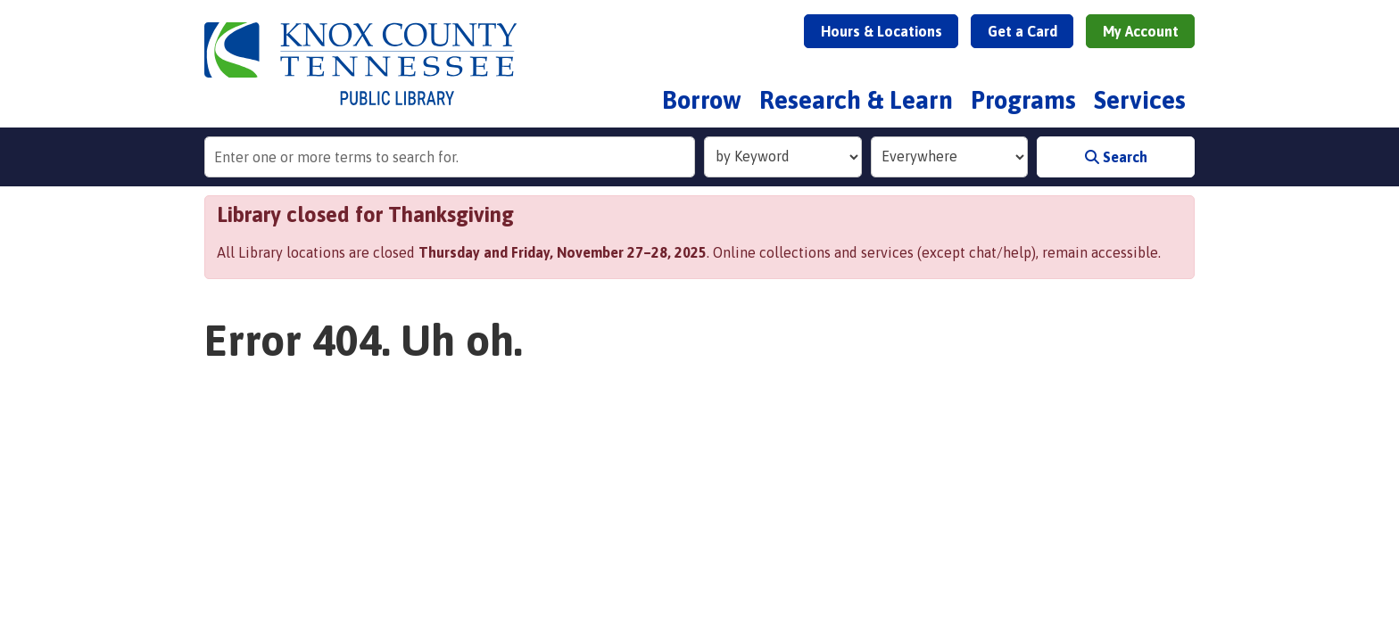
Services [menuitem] (1140, 100)
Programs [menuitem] (1023, 100)
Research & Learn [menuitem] (856, 100)
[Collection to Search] (950, 156)
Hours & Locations (881, 31)
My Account (1141, 31)
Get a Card (1022, 31)
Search (1116, 157)
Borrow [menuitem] (701, 100)
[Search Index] (783, 156)
